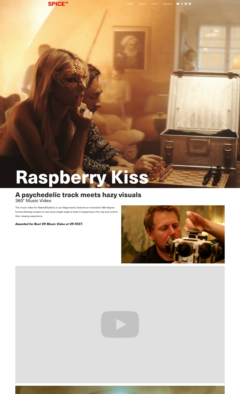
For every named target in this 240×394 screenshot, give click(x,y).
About (142, 4)
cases (130, 4)
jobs (154, 4)
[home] (86, 4)
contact (168, 4)
